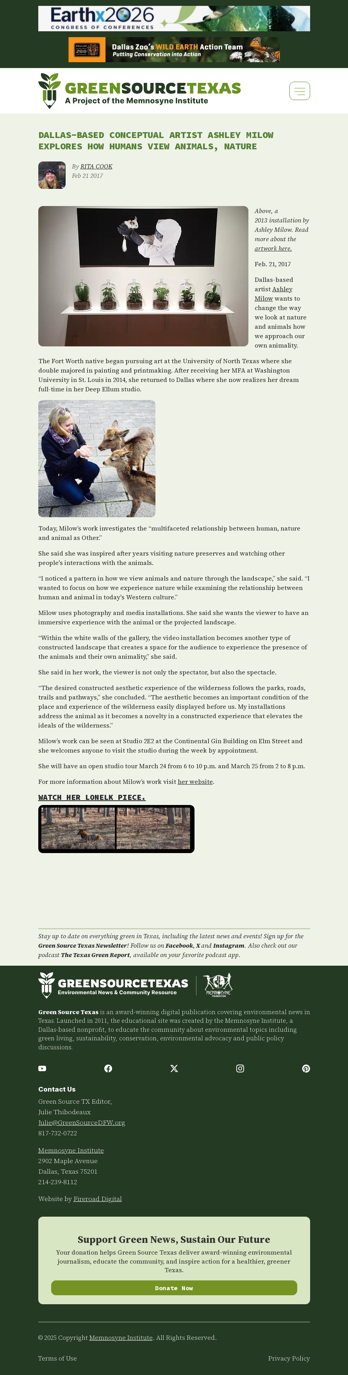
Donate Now (174, 1288)
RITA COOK (96, 166)
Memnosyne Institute (71, 1150)
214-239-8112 (57, 1182)
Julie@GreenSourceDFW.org (81, 1122)
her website (195, 781)
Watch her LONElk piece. (92, 797)
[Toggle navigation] (299, 91)
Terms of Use (57, 1358)
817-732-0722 (57, 1133)
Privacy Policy (289, 1358)
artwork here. (273, 248)
